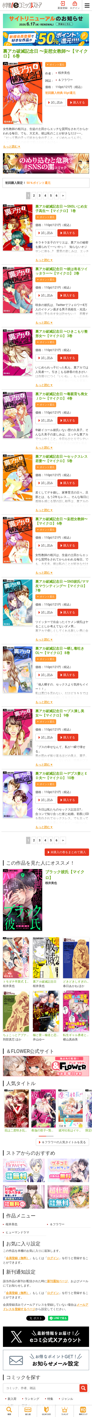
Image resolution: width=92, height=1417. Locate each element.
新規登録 (62, 5)
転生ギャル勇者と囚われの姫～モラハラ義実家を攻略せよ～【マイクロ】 (76, 1035)
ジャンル (67, 1399)
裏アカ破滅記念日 (44, 981)
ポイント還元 (57, 64)
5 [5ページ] (51, 195)
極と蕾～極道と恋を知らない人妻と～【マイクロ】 (46, 1035)
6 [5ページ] (56, 195)
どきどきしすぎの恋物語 (76, 981)
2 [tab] (49, 1136)
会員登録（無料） (17, 1258)
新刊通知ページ (57, 1281)
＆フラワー (65, 80)
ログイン (75, 5)
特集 (50, 1399)
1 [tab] (42, 1136)
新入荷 (12, 1399)
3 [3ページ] (39, 195)
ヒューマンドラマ (17, 1232)
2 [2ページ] (34, 195)
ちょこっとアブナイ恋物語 (16, 1035)
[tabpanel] (16, 1111)
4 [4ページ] (45, 195)
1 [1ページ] (28, 195)
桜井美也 (64, 73)
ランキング (32, 1399)
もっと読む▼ (12, 146)
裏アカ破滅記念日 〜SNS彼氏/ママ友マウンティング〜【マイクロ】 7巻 (62, 586)
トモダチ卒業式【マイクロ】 (16, 981)
